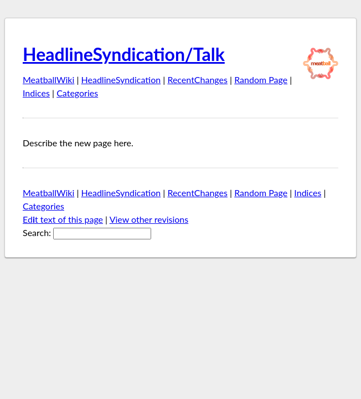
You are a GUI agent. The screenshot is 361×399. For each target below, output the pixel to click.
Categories (77, 93)
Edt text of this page (63, 219)
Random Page (260, 79)
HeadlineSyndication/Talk (124, 54)
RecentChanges (197, 79)
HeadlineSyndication (121, 79)
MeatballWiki (48, 79)
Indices (36, 93)
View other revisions (149, 219)
